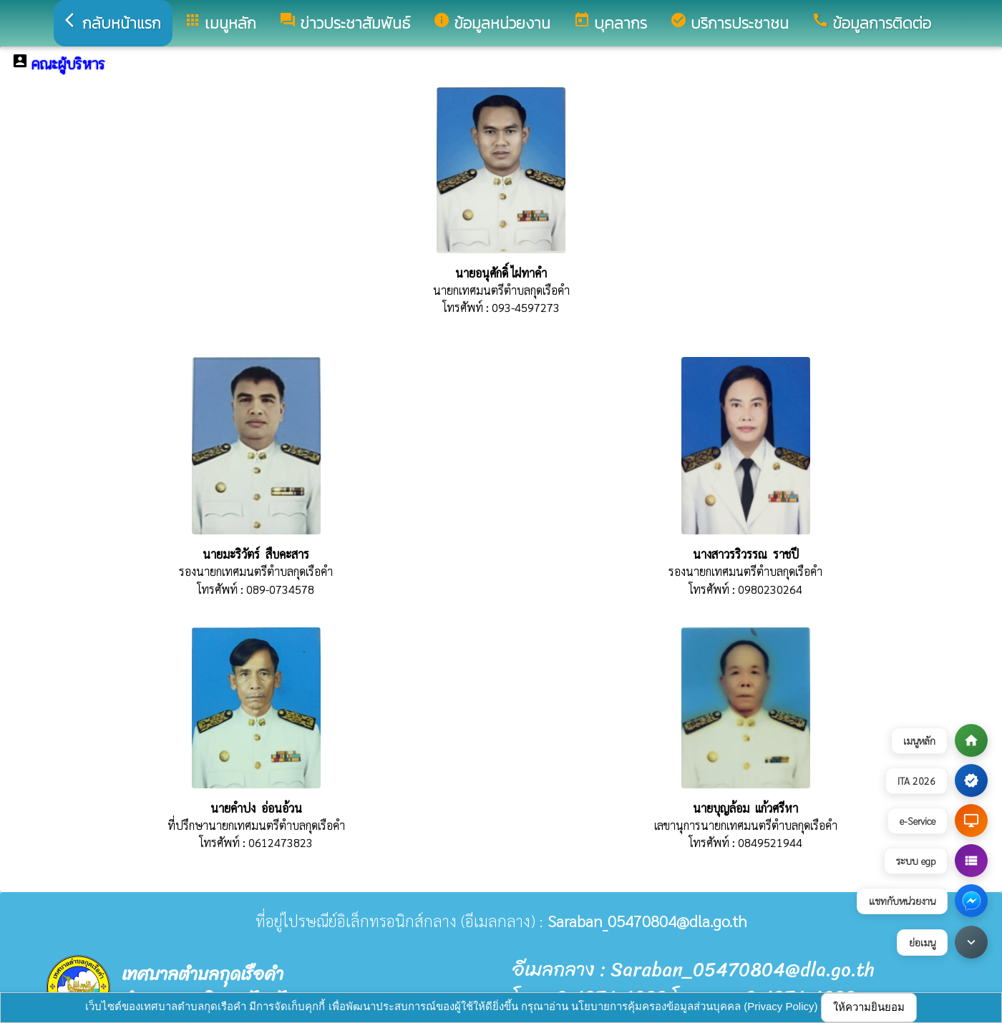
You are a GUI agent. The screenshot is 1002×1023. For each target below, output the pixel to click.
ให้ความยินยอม (869, 1007)
